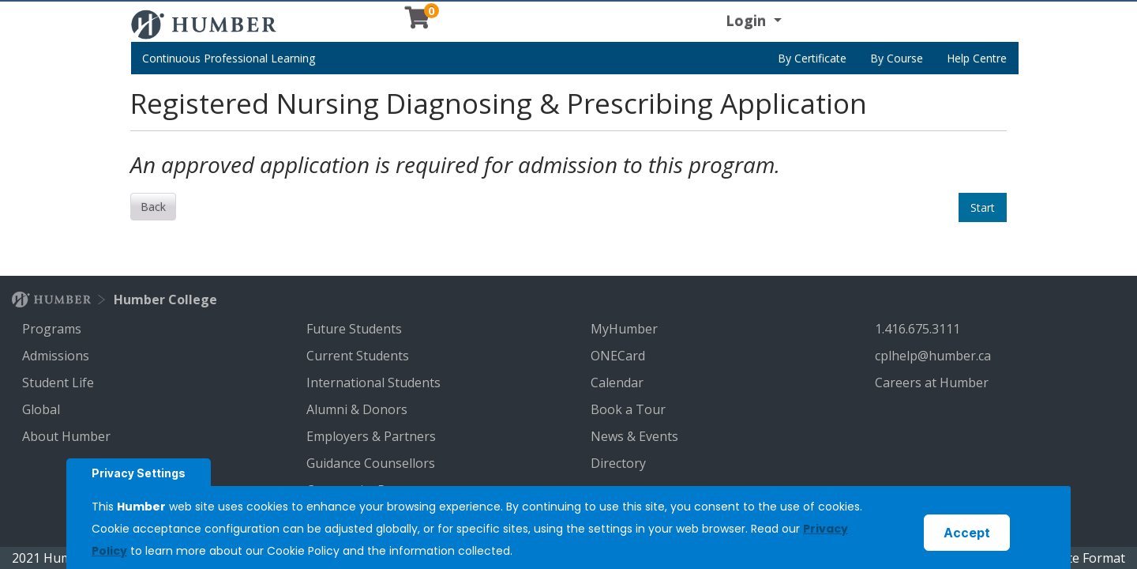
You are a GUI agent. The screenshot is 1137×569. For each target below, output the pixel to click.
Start (982, 207)
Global (42, 409)
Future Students (355, 328)
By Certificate (812, 58)
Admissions (57, 355)
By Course (896, 58)
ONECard (619, 355)
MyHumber (626, 328)
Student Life (59, 382)
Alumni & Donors (358, 409)
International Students (375, 382)
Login (748, 20)
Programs (53, 328)
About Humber (68, 436)
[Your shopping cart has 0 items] (418, 21)
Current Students (359, 355)
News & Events (636, 436)
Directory (620, 463)
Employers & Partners (372, 436)
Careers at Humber (933, 382)
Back (153, 206)
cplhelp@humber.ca (934, 355)
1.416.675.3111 (919, 328)
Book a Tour (630, 409)
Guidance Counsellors (372, 463)
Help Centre (977, 58)
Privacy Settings (139, 473)
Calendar (619, 382)
